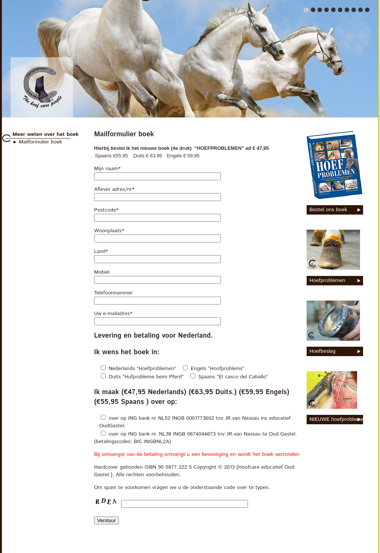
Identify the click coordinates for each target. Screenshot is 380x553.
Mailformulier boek (40, 142)
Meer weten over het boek (45, 134)
